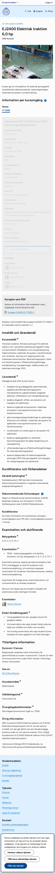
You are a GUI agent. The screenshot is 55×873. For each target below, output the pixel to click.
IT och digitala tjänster (12, 775)
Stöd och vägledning (11, 770)
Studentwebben (9, 2)
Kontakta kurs (8, 829)
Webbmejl (6, 802)
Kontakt (5, 780)
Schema (6, 792)
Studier (5, 765)
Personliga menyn (10, 807)
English (39, 11)
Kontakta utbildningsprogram (15, 824)
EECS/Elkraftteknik (10, 673)
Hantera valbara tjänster (19, 852)
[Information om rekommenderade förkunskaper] (42, 494)
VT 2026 (6, 110)
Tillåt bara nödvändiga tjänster (22, 859)
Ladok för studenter (11, 813)
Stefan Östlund (14, 604)
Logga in (49, 2)
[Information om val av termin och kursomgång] (45, 100)
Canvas (5, 797)
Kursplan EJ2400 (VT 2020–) (21, 312)
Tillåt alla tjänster (16, 866)
